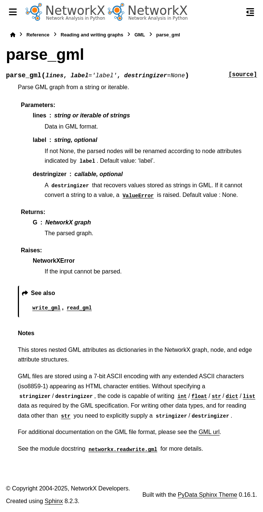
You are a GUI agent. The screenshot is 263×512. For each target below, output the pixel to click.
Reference (37, 35)
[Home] (12, 35)
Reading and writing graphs (92, 35)
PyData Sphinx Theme (207, 495)
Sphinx (54, 501)
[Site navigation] (13, 12)
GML (139, 35)
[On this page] (250, 12)
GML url (209, 432)
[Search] (234, 12)
